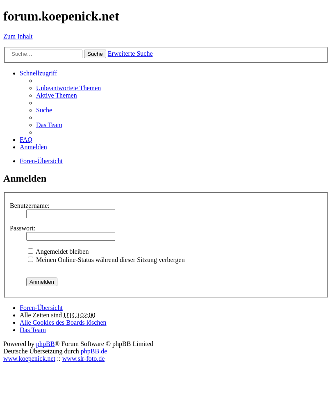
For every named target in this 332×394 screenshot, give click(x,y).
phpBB (45, 343)
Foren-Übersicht (41, 307)
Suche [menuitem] (44, 110)
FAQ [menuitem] (26, 139)
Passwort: (22, 228)
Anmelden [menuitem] (33, 146)
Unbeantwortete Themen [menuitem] (68, 87)
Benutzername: (30, 205)
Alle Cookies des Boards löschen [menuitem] (63, 322)
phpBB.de (94, 351)
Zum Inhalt (18, 36)
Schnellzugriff (38, 73)
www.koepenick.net (29, 358)
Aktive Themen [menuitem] (56, 95)
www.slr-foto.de (83, 358)
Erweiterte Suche (130, 53)
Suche (95, 54)
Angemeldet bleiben (58, 251)
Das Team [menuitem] (49, 124)
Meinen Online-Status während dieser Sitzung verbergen (106, 259)
